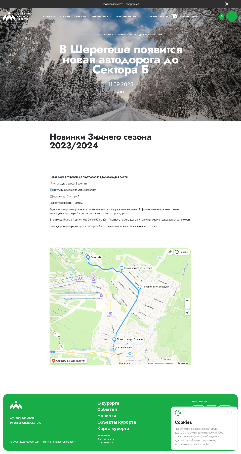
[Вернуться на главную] (17, 16)
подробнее (132, 4)
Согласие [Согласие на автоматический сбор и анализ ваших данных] (188, 432)
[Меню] (232, 16)
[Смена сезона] (174, 16)
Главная (82, 35)
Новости (94, 35)
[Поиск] (221, 16)
